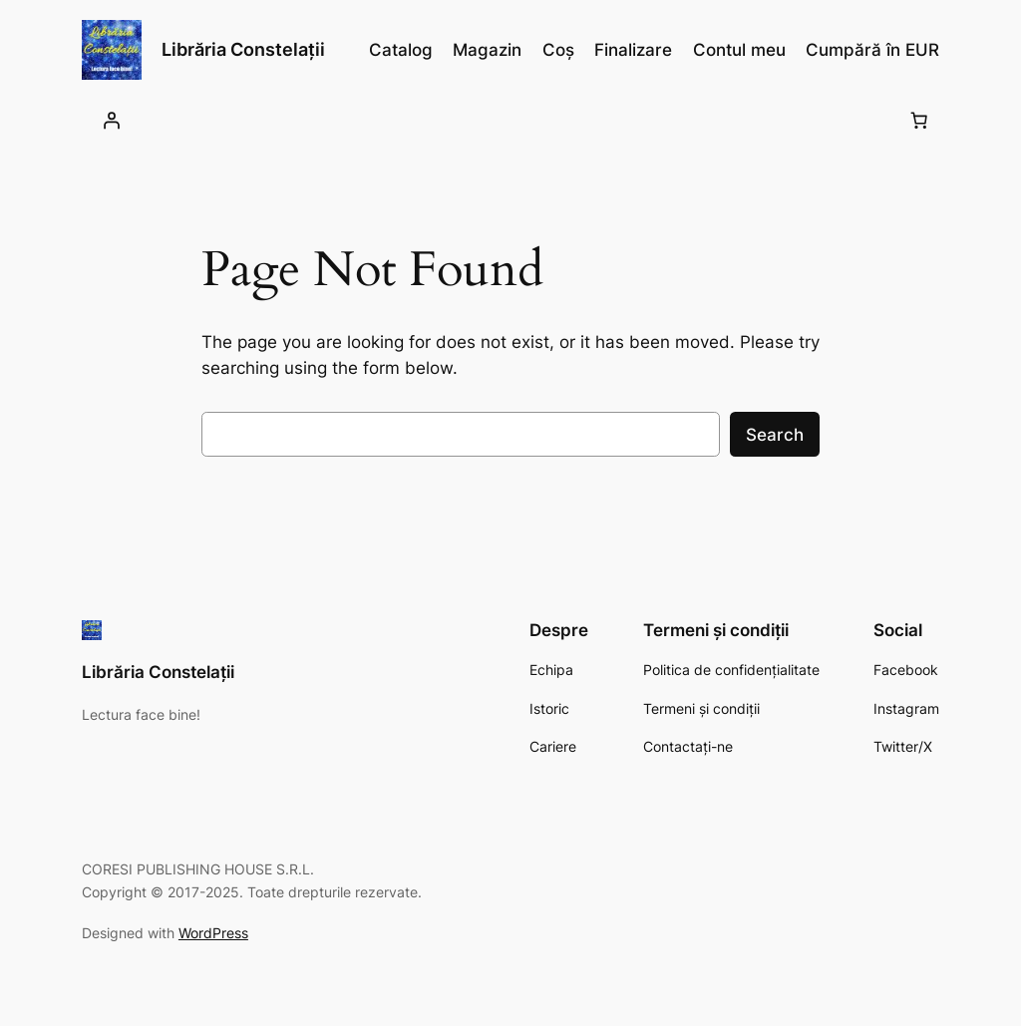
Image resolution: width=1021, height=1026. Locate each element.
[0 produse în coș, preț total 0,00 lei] (918, 120)
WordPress (213, 932)
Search (775, 435)
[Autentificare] (111, 120)
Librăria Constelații (243, 49)
